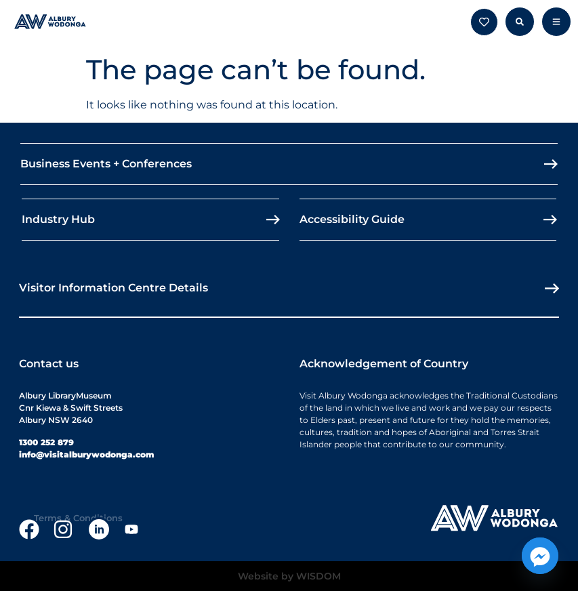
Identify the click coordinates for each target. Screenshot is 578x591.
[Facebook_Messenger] (540, 555)
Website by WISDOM (289, 576)
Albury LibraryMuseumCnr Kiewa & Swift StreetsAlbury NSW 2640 (71, 407)
